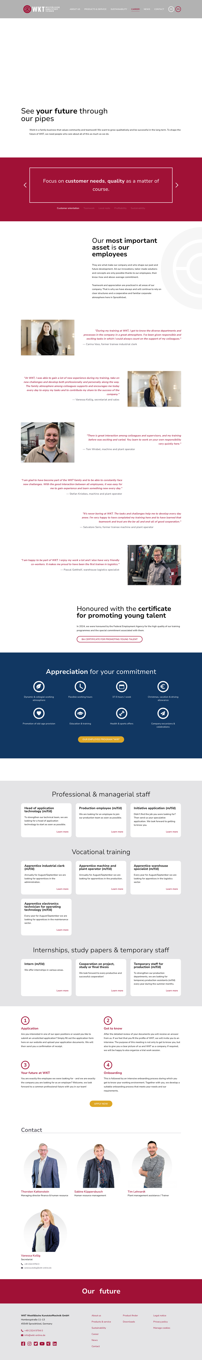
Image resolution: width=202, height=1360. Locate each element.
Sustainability (119, 9)
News (147, 9)
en (178, 9)
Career (135, 9)
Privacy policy (160, 1321)
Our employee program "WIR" (101, 739)
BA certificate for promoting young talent (110, 639)
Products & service (95, 9)
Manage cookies (161, 1327)
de (171, 9)
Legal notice (159, 1315)
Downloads (129, 1321)
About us (75, 9)
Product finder (130, 1315)
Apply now (101, 1103)
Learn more (62, 831)
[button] (25, 185)
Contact (159, 9)
